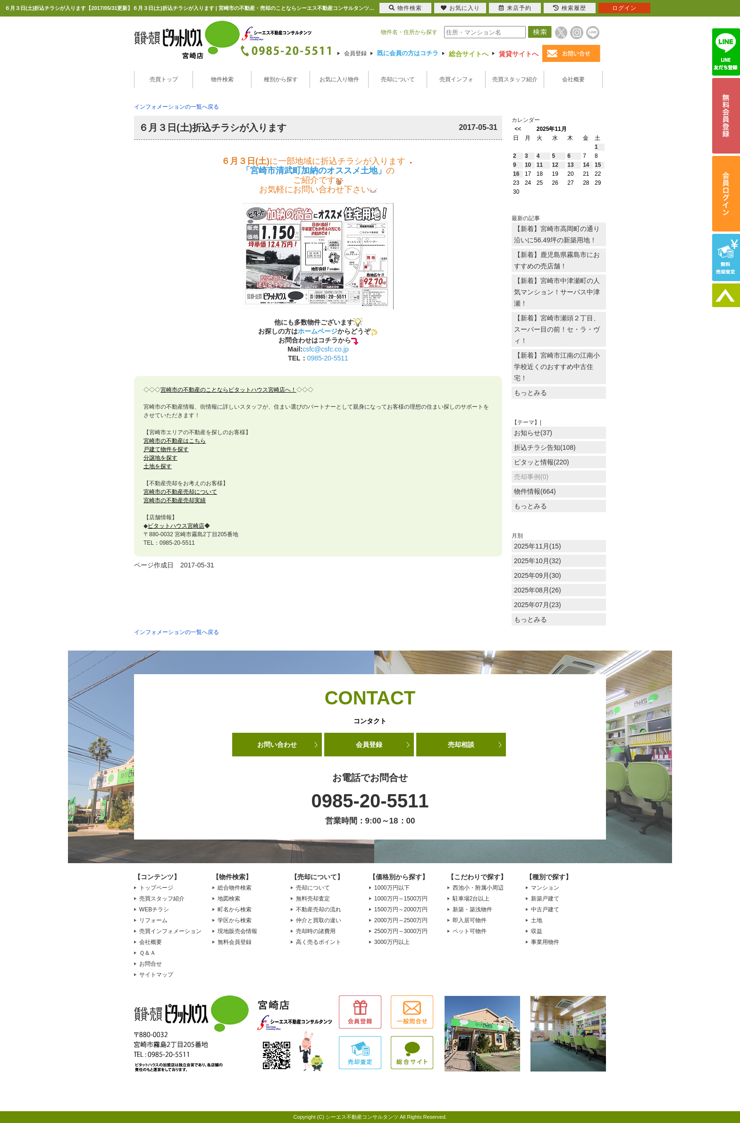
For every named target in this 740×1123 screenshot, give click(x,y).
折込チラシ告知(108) (545, 447)
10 (528, 165)
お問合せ (150, 963)
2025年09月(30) (537, 575)
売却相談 (461, 744)
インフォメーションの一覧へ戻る (176, 106)
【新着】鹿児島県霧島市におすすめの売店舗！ (557, 260)
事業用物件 (545, 942)
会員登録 (355, 53)
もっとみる (530, 392)
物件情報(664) (535, 491)
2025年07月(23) (537, 605)
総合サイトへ (468, 54)
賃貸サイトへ (518, 54)
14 (586, 165)
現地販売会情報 (237, 931)
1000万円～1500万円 (401, 898)
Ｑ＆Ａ (147, 953)
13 (570, 165)
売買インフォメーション (170, 931)
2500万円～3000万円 (401, 931)
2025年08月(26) (537, 590)
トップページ (156, 887)
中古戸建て (545, 909)
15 (598, 165)
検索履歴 (569, 8)
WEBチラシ (154, 909)
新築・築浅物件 (472, 909)
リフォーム (153, 920)
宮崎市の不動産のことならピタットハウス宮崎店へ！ (228, 389)
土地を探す (157, 466)
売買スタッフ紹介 (515, 79)
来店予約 (515, 8)
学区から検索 (235, 920)
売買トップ (164, 79)
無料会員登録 (235, 942)
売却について (398, 79)
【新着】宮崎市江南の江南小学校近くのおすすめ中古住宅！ (557, 366)
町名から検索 (235, 909)
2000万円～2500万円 (401, 920)
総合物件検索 (235, 887)
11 (540, 165)
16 (516, 174)
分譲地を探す (160, 457)
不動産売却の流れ (318, 909)
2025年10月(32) (537, 561)
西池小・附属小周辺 (478, 887)
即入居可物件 (470, 920)
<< (517, 129)
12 (555, 165)
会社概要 (573, 79)
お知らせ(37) (533, 433)
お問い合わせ (277, 744)
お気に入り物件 (339, 79)
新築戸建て (545, 898)
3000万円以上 (392, 942)
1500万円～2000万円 (401, 909)
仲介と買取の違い (318, 920)
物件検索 (222, 79)
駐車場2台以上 (471, 898)
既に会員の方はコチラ (407, 53)
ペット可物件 (470, 931)
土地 (536, 920)
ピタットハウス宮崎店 (176, 526)
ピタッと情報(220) (541, 462)
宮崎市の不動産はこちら (174, 440)
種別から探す (281, 79)
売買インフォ (456, 79)
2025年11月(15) (537, 546)
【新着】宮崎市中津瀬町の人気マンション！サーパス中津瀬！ (557, 292)
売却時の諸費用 (316, 931)
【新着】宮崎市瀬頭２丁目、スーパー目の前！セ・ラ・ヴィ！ (557, 329)
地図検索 (229, 898)
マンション (545, 887)
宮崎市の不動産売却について (180, 492)
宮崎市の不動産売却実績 (174, 500)
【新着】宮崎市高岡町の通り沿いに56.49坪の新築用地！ (557, 234)
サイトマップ (156, 974)
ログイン (624, 8)
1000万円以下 (392, 887)
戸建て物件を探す (166, 449)
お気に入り (460, 8)
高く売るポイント (318, 942)
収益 (536, 931)
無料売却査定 (313, 898)
